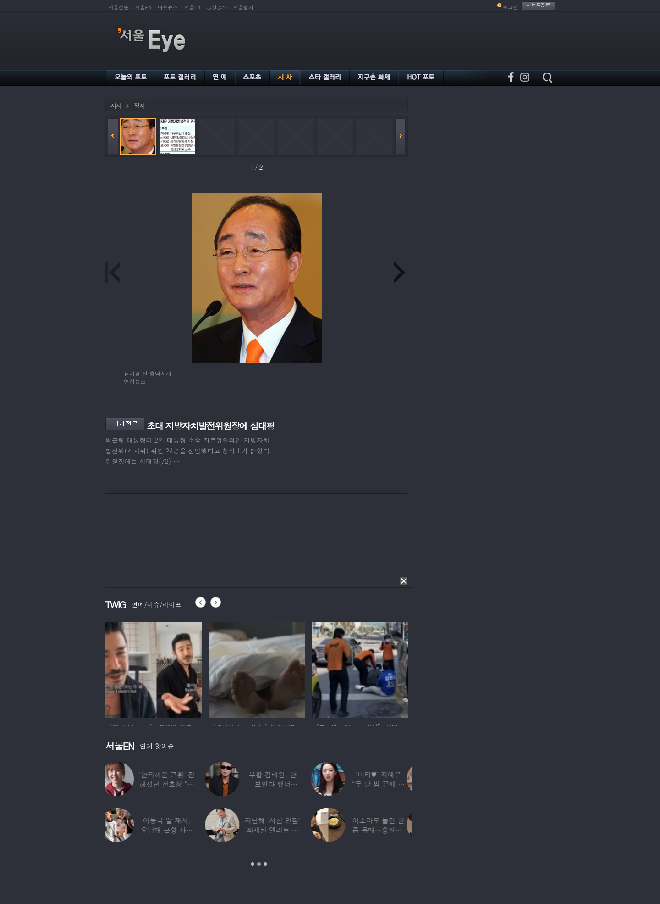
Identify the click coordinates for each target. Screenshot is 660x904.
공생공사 (217, 7)
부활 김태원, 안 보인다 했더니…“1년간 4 (278, 784)
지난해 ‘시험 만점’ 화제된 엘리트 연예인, (278, 829)
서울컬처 (243, 7)
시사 (115, 105)
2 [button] (259, 864)
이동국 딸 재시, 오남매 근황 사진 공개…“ (172, 829)
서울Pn (143, 7)
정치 (139, 105)
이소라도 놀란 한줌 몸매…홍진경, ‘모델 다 (384, 829)
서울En (192, 7)
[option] (153, 668)
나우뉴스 (168, 7)
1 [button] (252, 864)
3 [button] (265, 864)
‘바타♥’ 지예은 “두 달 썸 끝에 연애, (384, 784)
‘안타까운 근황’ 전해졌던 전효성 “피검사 (172, 784)
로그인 (510, 7)
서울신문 (119, 7)
